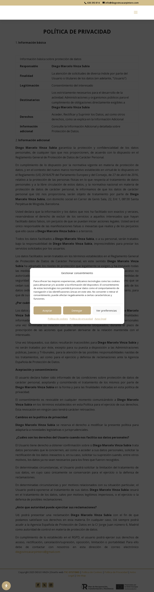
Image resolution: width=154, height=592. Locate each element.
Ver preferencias (106, 310)
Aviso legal (100, 318)
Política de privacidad (81, 318)
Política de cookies (58, 318)
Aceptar (47, 310)
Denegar (77, 310)
